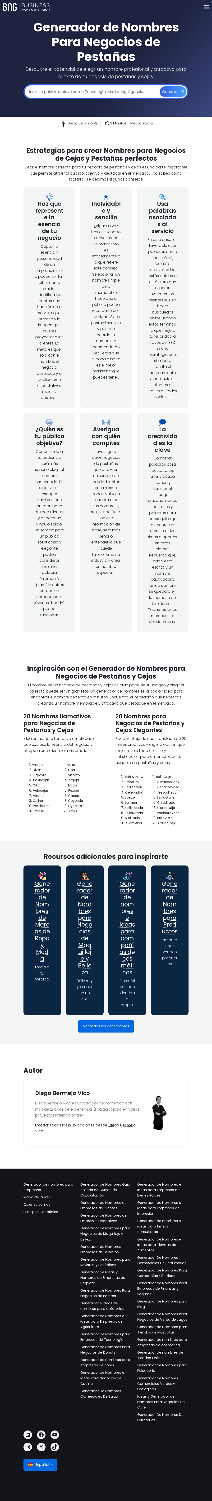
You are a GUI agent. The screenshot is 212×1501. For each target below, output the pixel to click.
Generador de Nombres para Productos (170, 908)
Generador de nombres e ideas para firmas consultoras (159, 1226)
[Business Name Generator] (26, 7)
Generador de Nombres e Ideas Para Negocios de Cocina (102, 1378)
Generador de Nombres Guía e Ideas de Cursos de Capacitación (105, 1190)
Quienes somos (37, 1204)
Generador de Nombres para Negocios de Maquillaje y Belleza (84, 928)
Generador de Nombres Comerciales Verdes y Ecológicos (157, 1383)
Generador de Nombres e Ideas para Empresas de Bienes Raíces (159, 1190)
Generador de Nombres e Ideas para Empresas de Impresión (159, 1208)
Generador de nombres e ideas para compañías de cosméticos (127, 928)
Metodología (141, 123)
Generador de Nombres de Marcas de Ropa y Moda (42, 921)
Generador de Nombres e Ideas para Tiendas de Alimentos (159, 1245)
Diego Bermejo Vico (84, 123)
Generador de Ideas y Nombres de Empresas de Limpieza (102, 1277)
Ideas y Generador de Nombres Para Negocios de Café (161, 1402)
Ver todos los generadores (106, 1026)
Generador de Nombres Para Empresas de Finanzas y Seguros (162, 1288)
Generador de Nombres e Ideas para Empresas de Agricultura (102, 1321)
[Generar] (173, 91)
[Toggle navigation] (206, 7)
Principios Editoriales (40, 1212)
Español (39, 1464)
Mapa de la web (37, 1197)
